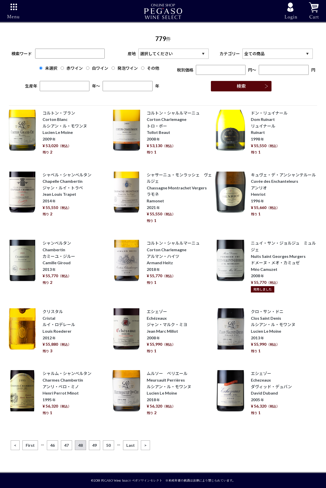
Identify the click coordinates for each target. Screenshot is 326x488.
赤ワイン (72, 68)
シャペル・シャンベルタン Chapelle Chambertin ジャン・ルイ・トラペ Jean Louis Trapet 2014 (67, 194)
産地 (169, 53)
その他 (150, 68)
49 (94, 445)
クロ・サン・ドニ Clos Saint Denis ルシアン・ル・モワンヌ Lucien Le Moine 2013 (273, 331)
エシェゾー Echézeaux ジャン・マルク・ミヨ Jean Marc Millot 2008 (167, 331)
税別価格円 (214, 70)
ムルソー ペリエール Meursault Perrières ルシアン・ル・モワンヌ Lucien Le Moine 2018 (169, 393)
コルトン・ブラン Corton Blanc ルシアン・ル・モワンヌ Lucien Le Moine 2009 (65, 132)
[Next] (145, 445)
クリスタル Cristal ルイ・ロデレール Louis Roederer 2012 (59, 331)
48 (80, 445)
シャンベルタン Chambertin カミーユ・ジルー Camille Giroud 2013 (59, 263)
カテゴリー (267, 53)
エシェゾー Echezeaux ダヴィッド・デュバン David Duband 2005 (271, 393)
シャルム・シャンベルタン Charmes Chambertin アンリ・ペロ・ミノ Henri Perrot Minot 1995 (67, 393)
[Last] (130, 445)
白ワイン (97, 68)
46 (52, 445)
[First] (30, 445)
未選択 (48, 68)
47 (66, 445)
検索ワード (58, 54)
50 (108, 445)
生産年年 (60, 86)
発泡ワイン (125, 68)
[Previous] (15, 445)
